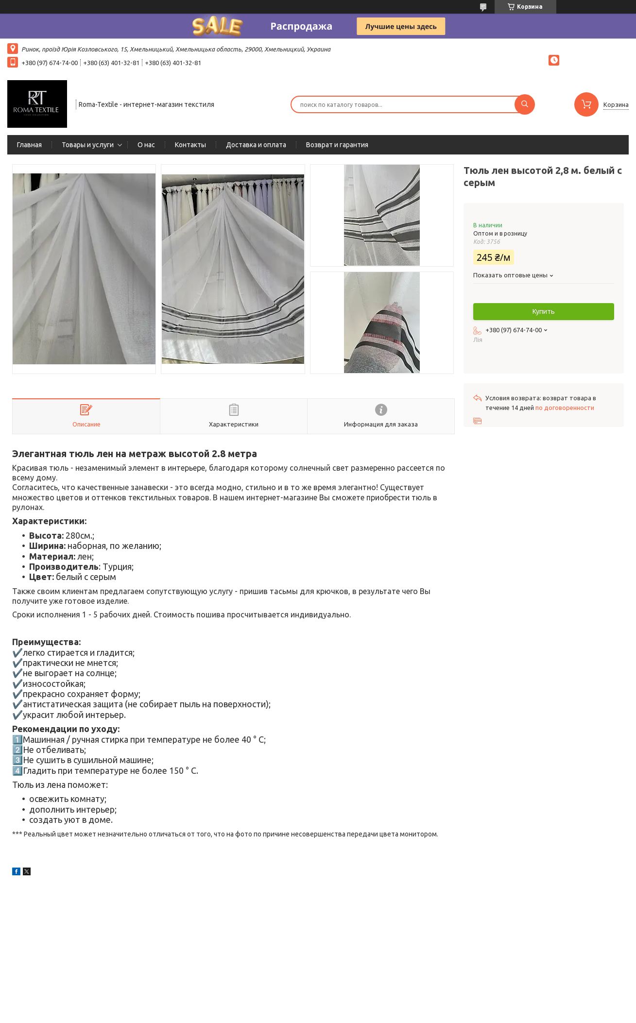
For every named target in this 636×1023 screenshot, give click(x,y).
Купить (544, 311)
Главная (29, 144)
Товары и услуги (88, 144)
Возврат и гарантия (337, 144)
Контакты (190, 144)
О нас (146, 144)
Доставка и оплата (256, 144)
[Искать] (525, 104)
